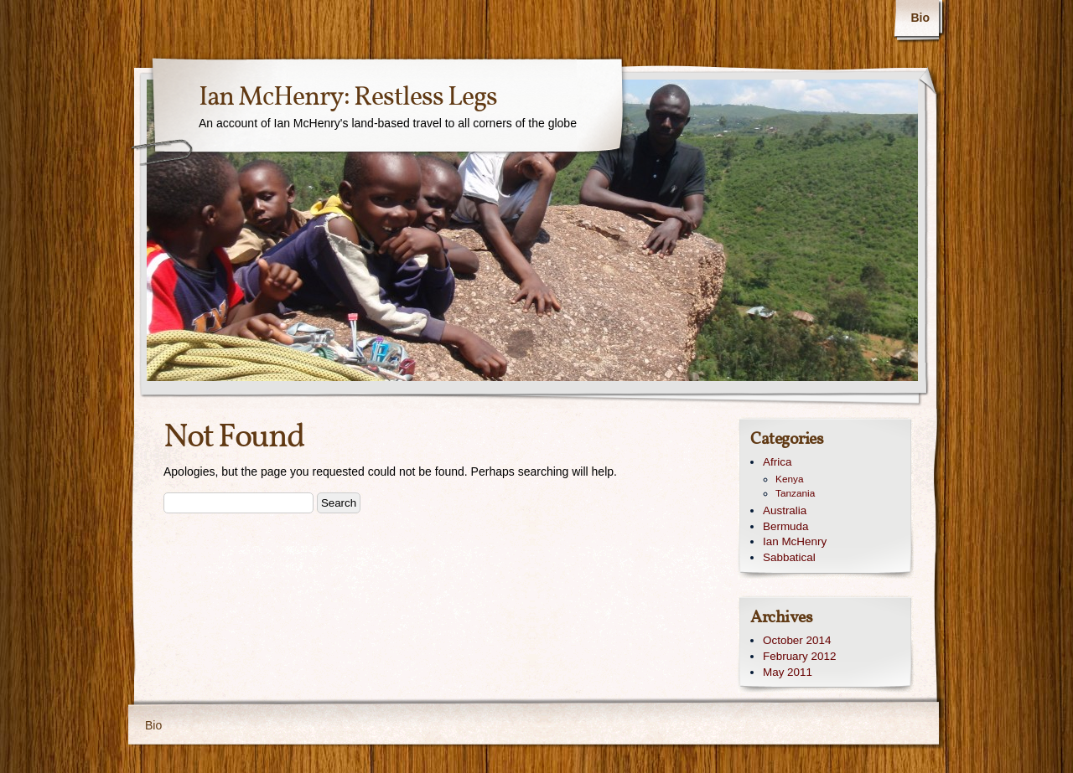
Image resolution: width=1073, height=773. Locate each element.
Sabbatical (789, 557)
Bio (920, 17)
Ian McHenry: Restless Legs (348, 98)
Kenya (789, 479)
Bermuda (786, 526)
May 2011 (787, 672)
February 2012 (799, 656)
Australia (784, 510)
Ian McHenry (795, 541)
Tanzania (795, 493)
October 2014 (797, 640)
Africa (777, 462)
